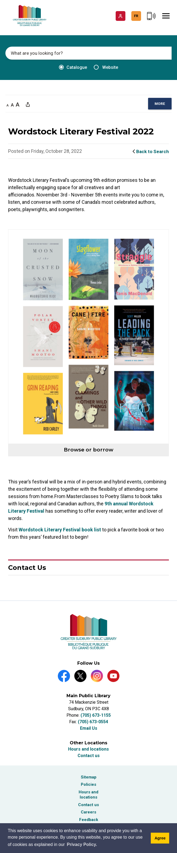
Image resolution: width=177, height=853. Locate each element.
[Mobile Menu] (166, 16)
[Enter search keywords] (88, 53)
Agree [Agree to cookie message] (160, 838)
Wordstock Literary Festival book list (60, 529)
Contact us (89, 755)
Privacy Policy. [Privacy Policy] (82, 844)
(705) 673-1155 (96, 715)
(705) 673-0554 (93, 721)
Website (106, 67)
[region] (160, 103)
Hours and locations (88, 749)
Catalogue (73, 67)
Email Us (88, 728)
